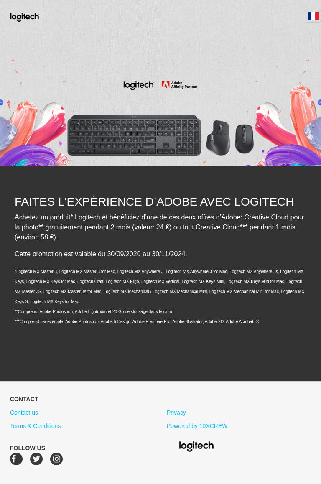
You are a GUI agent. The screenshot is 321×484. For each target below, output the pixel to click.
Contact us (24, 412)
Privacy (176, 412)
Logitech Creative (36, 16)
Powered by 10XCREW (197, 426)
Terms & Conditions (35, 426)
